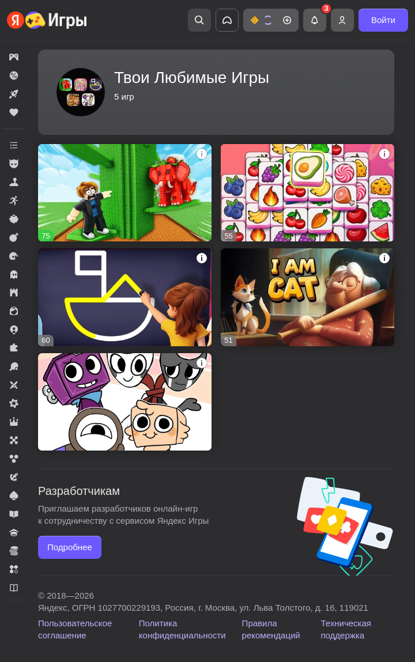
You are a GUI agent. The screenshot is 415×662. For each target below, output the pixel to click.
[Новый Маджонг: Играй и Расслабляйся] (307, 192)
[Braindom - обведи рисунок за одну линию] (125, 297)
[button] (271, 20)
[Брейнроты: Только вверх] (125, 192)
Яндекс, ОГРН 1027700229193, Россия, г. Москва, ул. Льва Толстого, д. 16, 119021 (203, 607)
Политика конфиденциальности (182, 629)
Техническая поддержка (345, 629)
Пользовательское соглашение (75, 629)
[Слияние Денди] (125, 402)
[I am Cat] (307, 297)
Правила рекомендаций (271, 629)
